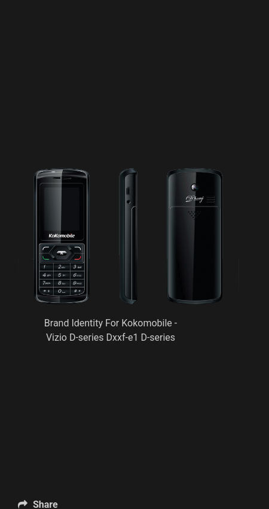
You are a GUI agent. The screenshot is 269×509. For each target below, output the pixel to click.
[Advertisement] (129, 105)
